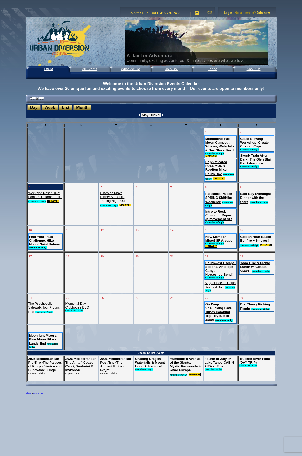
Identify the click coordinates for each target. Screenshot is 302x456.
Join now (263, 13)
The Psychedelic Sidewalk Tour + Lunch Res (45, 308)
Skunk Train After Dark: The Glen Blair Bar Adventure (256, 159)
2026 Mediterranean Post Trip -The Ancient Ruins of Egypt (115, 364)
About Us (254, 69)
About (29, 393)
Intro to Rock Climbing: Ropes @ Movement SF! (218, 215)
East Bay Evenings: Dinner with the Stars (255, 198)
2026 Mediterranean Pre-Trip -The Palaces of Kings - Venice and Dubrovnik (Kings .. (45, 364)
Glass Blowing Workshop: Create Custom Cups (254, 142)
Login (228, 13)
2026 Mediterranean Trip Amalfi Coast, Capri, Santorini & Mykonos (80, 364)
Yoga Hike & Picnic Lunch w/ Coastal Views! (255, 267)
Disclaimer (38, 393)
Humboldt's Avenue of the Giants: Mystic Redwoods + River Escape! (185, 364)
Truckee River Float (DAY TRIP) (254, 360)
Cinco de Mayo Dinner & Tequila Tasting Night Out (113, 197)
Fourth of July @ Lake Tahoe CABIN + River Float (219, 362)
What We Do (130, 69)
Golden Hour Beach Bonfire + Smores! (255, 238)
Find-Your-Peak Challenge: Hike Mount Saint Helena (44, 240)
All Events (89, 69)
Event (48, 69)
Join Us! (171, 69)
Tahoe (212, 69)
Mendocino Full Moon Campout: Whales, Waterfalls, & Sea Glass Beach (220, 144)
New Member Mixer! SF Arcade (218, 238)
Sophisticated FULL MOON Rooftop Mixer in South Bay (218, 168)
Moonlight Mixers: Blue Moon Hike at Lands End (43, 340)
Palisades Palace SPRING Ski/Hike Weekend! (218, 198)
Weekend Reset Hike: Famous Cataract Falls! (45, 195)
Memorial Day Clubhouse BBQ (77, 305)
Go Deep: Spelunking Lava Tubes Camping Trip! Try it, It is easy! (218, 312)
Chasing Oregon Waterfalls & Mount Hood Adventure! (150, 362)
